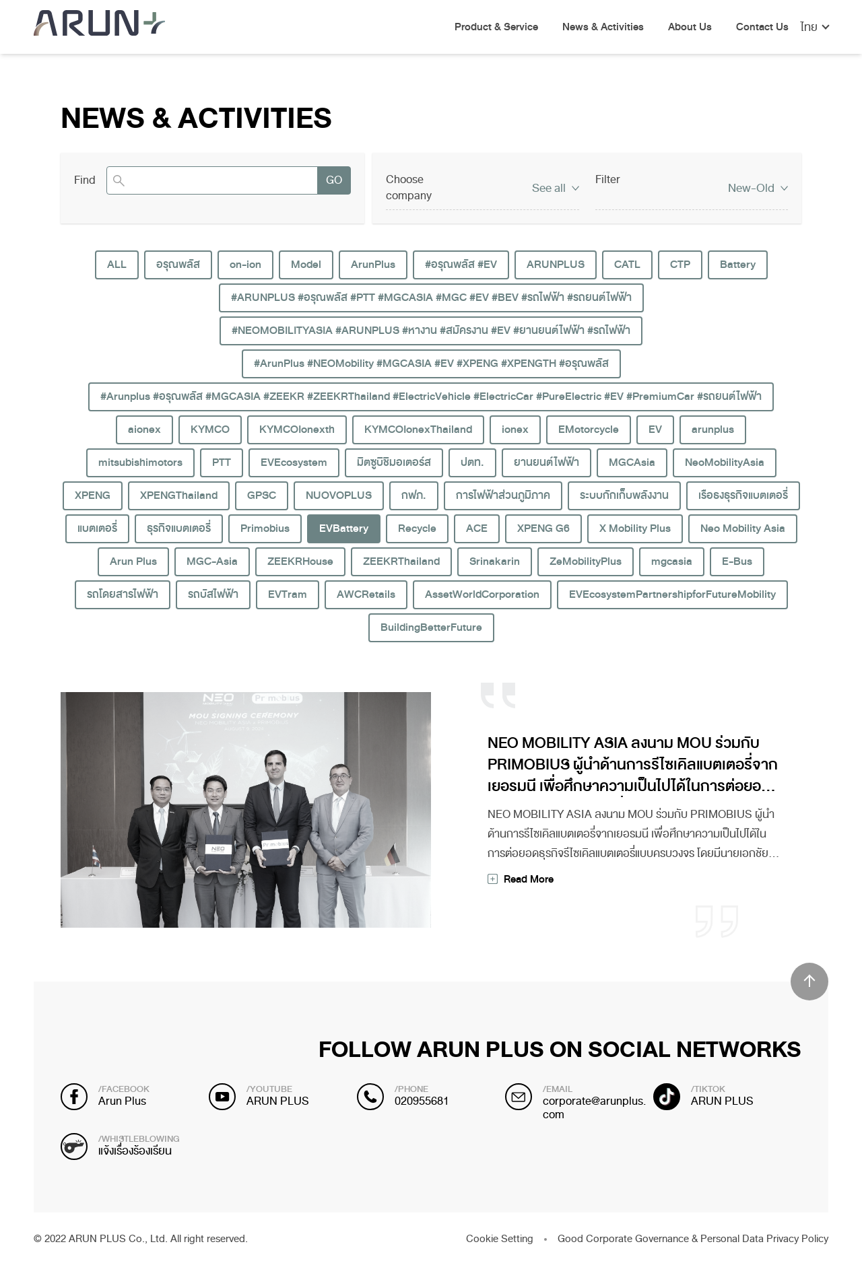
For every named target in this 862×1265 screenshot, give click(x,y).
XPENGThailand (179, 495)
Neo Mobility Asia (742, 528)
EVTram (287, 594)
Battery (738, 264)
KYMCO (210, 429)
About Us (690, 28)
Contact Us (762, 28)
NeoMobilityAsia (724, 462)
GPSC (261, 495)
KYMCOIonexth (297, 429)
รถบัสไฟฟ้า (213, 594)
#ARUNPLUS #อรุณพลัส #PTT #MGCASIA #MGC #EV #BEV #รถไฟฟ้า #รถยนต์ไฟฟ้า (431, 297)
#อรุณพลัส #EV (461, 264)
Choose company (409, 187)
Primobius (265, 528)
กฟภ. (413, 495)
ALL (117, 264)
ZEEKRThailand (401, 561)
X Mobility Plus (635, 528)
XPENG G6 (543, 528)
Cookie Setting (499, 1238)
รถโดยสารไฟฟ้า (122, 594)
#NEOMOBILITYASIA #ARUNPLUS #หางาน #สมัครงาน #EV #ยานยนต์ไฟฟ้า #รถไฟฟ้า (431, 330)
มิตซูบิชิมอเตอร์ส (394, 462)
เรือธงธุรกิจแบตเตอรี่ (743, 495)
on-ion (245, 264)
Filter (607, 179)
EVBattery (343, 528)
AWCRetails (366, 594)
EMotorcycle (588, 429)
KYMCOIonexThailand (418, 429)
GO (334, 180)
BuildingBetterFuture (431, 627)
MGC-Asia (212, 561)
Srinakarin (494, 561)
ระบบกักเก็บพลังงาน (624, 495)
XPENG (92, 495)
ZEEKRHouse (300, 561)
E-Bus (737, 561)
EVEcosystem (294, 462)
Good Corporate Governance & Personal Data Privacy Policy (693, 1238)
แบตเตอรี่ (97, 528)
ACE (477, 528)
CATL (627, 264)
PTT (221, 462)
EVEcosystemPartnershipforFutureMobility (672, 594)
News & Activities (603, 28)
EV (655, 429)
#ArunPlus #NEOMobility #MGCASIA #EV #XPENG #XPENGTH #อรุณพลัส (431, 363)
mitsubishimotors (140, 462)
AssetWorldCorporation (482, 594)
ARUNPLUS (556, 264)
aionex (144, 429)
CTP (680, 264)
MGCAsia (632, 462)
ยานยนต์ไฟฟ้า (546, 462)
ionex (515, 429)
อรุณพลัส (178, 264)
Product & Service (496, 28)
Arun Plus (133, 561)
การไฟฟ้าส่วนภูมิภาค (503, 495)
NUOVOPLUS (339, 495)
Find (85, 180)
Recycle (417, 528)
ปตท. (472, 462)
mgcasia (671, 561)
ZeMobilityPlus (586, 561)
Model (306, 264)
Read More (529, 879)
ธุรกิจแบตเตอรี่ (179, 528)
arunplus (713, 429)
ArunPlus (373, 264)
